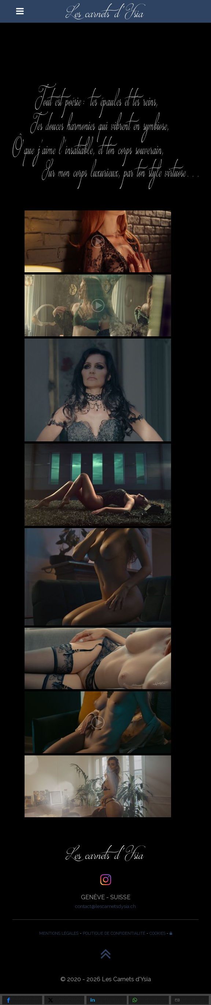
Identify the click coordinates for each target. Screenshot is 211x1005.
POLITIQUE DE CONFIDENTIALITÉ (114, 933)
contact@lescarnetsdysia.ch (105, 906)
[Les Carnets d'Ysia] (105, 11)
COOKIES (157, 933)
